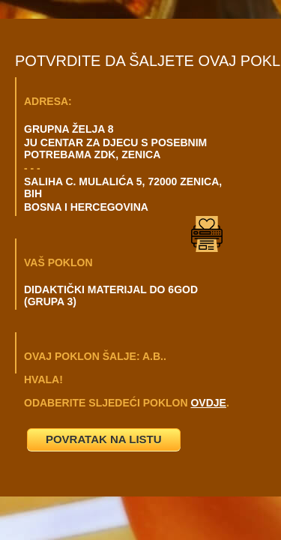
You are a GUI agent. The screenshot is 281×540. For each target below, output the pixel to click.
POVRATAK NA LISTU (104, 439)
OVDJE (208, 403)
